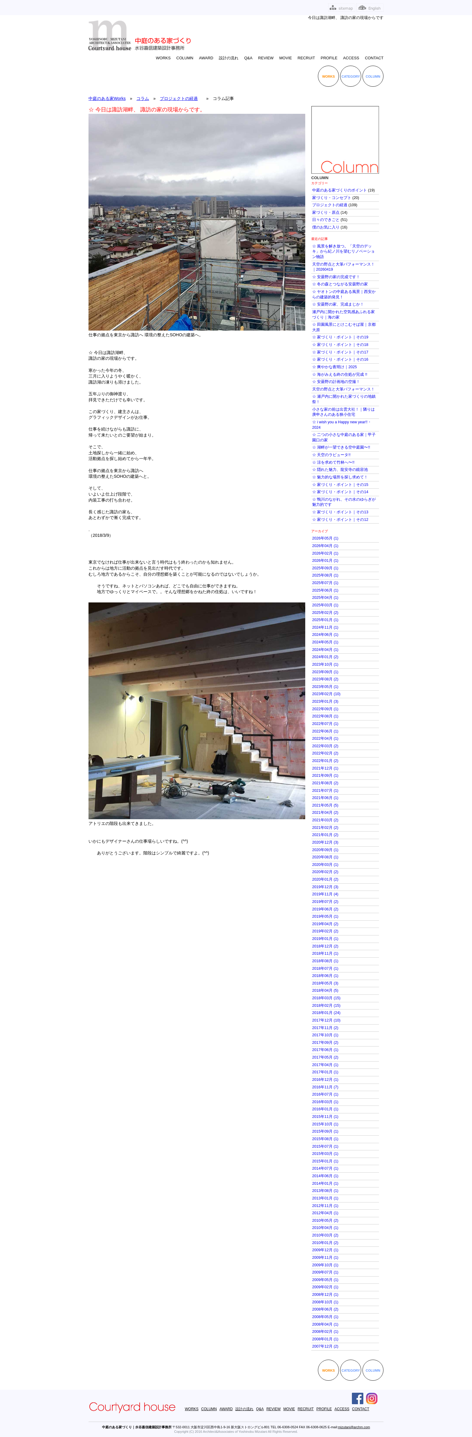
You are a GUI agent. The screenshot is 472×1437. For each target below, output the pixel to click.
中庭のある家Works (107, 98)
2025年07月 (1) (325, 583)
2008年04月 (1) (325, 1324)
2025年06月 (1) (325, 590)
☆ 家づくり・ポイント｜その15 (340, 485)
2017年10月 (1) (325, 1035)
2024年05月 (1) (325, 642)
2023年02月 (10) (326, 694)
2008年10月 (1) (325, 1302)
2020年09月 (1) (325, 850)
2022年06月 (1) (325, 731)
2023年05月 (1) (325, 687)
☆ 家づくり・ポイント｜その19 (340, 337)
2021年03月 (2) (325, 820)
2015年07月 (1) (325, 1146)
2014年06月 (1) (325, 1176)
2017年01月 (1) (325, 1072)
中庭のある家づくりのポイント (339, 190)
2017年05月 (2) (325, 1057)
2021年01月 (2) (325, 835)
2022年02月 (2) (325, 753)
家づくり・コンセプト (331, 198)
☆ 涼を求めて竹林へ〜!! (333, 462)
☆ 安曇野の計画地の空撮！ (336, 382)
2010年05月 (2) (325, 1220)
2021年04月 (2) (325, 812)
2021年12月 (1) (325, 768)
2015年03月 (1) (325, 1154)
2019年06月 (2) (325, 909)
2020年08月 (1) (325, 857)
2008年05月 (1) (325, 1317)
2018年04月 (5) (325, 990)
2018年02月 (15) (326, 1005)
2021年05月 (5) (325, 805)
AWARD (206, 58)
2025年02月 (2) (325, 613)
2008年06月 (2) (325, 1309)
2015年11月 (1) (325, 1117)
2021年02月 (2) (325, 828)
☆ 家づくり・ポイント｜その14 (340, 492)
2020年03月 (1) (325, 865)
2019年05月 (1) (325, 916)
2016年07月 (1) (325, 1094)
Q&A (248, 58)
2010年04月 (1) (325, 1228)
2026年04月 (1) (325, 546)
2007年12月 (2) (325, 1346)
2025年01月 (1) (325, 620)
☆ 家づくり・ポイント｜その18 (340, 345)
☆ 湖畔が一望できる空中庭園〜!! (341, 447)
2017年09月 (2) (325, 1042)
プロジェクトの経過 (179, 98)
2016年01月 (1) (325, 1109)
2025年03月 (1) (325, 605)
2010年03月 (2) (325, 1235)
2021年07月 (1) (325, 790)
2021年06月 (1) (325, 798)
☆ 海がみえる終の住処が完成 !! (339, 374)
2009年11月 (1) (325, 1257)
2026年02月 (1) (325, 553)
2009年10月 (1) (325, 1265)
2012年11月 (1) (325, 1206)
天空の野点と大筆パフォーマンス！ (343, 389)
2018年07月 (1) (325, 968)
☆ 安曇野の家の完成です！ (336, 277)
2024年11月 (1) (325, 627)
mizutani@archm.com (354, 1427)
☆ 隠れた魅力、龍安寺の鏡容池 (340, 470)
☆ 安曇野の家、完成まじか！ (338, 304)
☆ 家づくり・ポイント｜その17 (340, 352)
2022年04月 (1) (325, 738)
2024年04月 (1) (325, 650)
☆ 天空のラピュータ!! (331, 455)
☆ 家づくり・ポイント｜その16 (340, 359)
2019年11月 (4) (325, 894)
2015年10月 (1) (325, 1124)
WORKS (163, 58)
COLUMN (184, 58)
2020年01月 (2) (325, 879)
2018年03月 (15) (326, 998)
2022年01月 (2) (325, 761)
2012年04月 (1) (325, 1213)
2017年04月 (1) (325, 1065)
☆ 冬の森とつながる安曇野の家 (340, 284)
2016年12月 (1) (325, 1080)
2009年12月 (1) (325, 1250)
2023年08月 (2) (325, 679)
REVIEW (266, 58)
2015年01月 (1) (325, 1161)
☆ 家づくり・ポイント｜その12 (340, 520)
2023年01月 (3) (325, 701)
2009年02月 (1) (325, 1287)
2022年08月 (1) (325, 716)
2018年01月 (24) (326, 1013)
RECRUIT (306, 58)
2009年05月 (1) (325, 1280)
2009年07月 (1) (325, 1272)
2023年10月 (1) (325, 664)
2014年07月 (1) (325, 1168)
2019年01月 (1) (325, 939)
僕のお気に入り (326, 227)
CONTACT (374, 58)
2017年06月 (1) (325, 1050)
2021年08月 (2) (325, 783)
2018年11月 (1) (325, 953)
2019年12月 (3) (325, 887)
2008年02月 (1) (325, 1332)
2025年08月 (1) (325, 575)
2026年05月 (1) (325, 538)
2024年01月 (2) (325, 657)
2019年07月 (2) (325, 902)
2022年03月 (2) (325, 746)
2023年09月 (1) (325, 672)
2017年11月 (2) (325, 1028)
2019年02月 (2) (325, 931)
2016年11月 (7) (325, 1087)
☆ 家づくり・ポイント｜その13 (340, 512)
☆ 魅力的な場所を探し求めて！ (340, 477)
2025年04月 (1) (325, 598)
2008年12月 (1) (325, 1294)
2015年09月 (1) (325, 1131)
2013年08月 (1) (325, 1191)
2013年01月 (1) (325, 1198)
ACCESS (351, 58)
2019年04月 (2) (325, 924)
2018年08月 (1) (325, 961)
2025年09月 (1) (325, 568)
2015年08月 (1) (325, 1139)
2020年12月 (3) (325, 842)
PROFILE (329, 58)
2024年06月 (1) (325, 635)
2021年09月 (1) (325, 775)
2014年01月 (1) (325, 1183)
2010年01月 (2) (325, 1243)
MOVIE (285, 58)
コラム (142, 98)
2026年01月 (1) (325, 560)
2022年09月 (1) (325, 709)
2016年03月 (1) (325, 1102)
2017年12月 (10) (326, 1020)
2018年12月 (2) (325, 946)
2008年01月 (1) (325, 1339)
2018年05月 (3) (325, 983)
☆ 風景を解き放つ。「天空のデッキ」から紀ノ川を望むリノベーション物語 (343, 251)
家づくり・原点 (326, 212)
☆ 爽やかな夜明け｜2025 (334, 367)
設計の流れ (228, 58)
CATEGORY (351, 76)
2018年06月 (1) (325, 976)
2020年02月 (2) (325, 872)
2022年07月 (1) (325, 724)
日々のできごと (326, 220)
